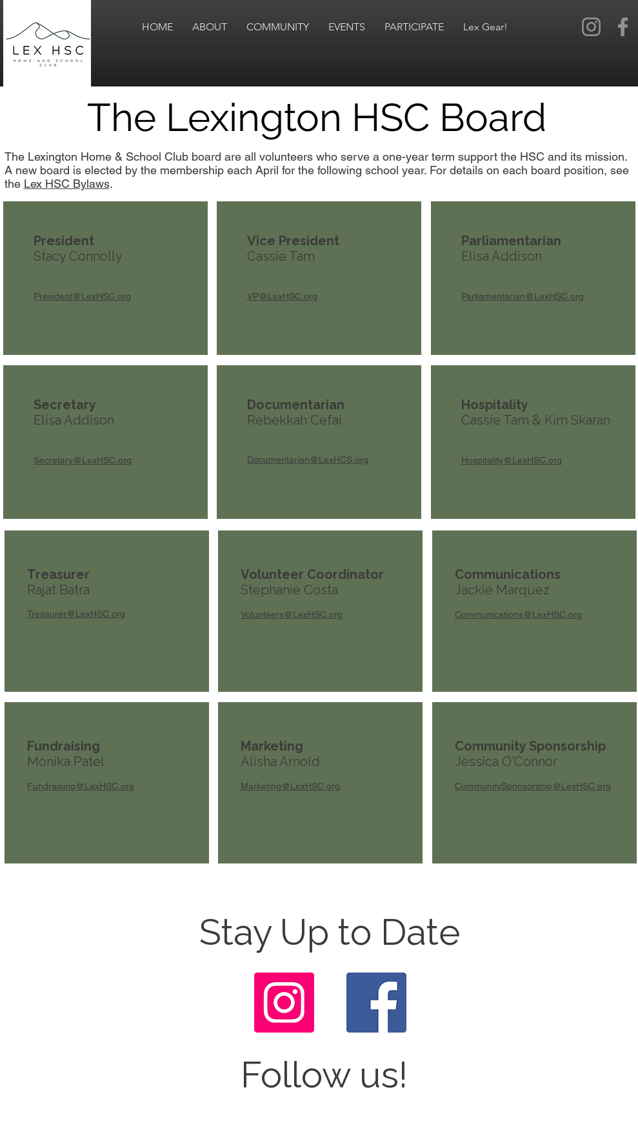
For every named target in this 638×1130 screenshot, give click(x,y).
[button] (210, 27)
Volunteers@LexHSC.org (292, 614)
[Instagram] (591, 26)
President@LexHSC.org (82, 296)
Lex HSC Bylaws (67, 183)
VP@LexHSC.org (282, 296)
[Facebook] (622, 26)
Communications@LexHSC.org (518, 614)
